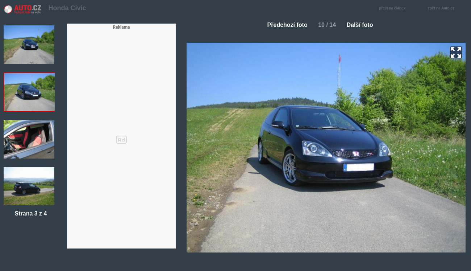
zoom (456, 52)
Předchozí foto (285, 25)
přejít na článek (394, 8)
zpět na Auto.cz (445, 8)
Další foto (363, 25)
